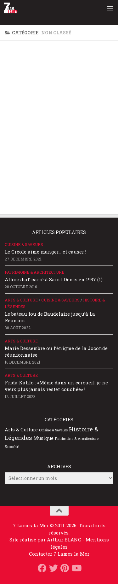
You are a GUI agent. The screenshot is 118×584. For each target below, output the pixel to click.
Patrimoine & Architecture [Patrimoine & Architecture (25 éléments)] (76, 438)
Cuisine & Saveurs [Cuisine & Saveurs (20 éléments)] (53, 430)
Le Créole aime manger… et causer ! (45, 251)
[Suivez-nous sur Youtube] (76, 568)
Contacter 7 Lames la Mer (59, 554)
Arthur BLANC (64, 539)
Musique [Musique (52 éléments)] (43, 438)
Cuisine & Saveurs (24, 244)
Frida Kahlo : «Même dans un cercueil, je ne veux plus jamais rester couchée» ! (56, 385)
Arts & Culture (21, 299)
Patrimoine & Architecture (34, 272)
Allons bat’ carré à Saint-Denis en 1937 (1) (54, 279)
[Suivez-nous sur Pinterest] (64, 568)
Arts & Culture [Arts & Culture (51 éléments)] (21, 430)
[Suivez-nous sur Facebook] (42, 568)
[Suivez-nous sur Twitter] (53, 568)
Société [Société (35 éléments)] (12, 446)
